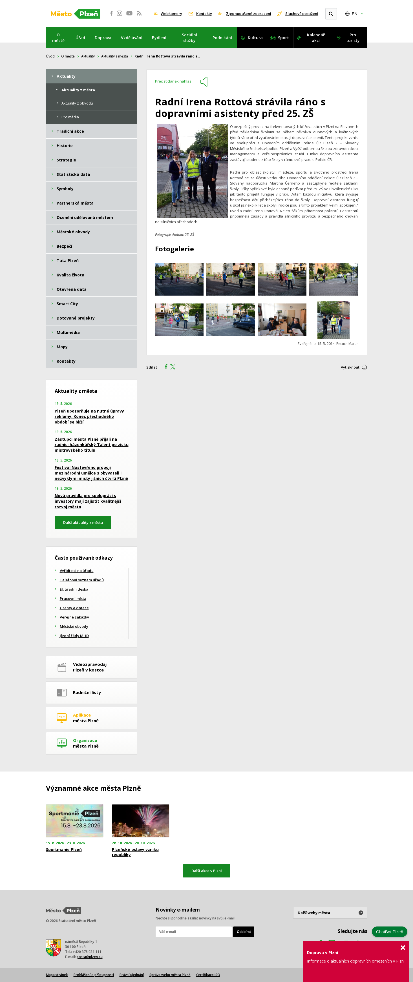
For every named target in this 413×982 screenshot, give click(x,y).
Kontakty (204, 13)
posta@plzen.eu (90, 956)
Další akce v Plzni (206, 870)
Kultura (255, 37)
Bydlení (159, 37)
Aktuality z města (114, 56)
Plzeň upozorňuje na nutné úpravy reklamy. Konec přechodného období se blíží (89, 416)
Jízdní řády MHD (74, 635)
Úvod (50, 56)
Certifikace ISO (208, 974)
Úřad (80, 37)
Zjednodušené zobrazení (248, 13)
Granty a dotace (74, 607)
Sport (283, 37)
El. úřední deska (74, 589)
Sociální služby (189, 37)
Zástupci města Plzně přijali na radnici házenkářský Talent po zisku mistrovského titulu (92, 444)
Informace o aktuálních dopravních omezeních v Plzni (356, 961)
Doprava (103, 37)
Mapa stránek (57, 974)
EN (354, 14)
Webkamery (171, 13)
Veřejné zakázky (74, 617)
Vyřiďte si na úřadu (77, 570)
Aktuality (88, 56)
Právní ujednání (132, 974)
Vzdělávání (131, 37)
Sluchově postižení (301, 13)
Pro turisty (353, 37)
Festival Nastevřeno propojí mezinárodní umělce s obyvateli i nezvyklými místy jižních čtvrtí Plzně (91, 473)
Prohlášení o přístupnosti (94, 974)
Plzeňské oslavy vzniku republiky (135, 852)
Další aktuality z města (83, 522)
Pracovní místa (73, 598)
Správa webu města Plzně (170, 974)
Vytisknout (350, 367)
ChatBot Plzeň (389, 931)
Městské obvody (74, 626)
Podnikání (222, 37)
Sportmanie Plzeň (64, 849)
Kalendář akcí (316, 37)
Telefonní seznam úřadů (82, 579)
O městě (58, 37)
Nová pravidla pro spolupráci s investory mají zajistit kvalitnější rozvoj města (88, 501)
